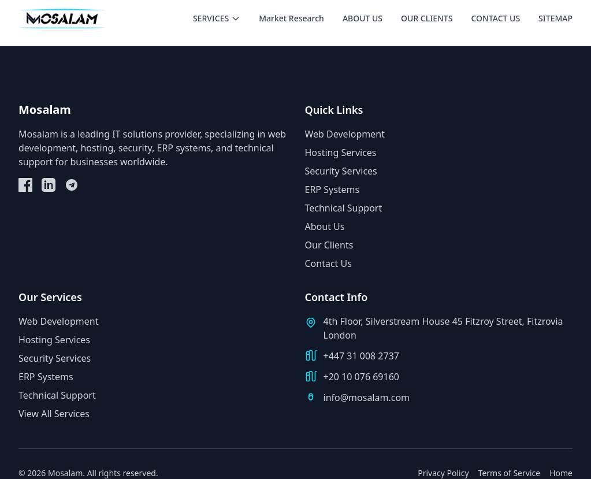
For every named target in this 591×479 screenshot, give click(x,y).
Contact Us (328, 263)
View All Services (54, 413)
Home (561, 472)
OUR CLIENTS (426, 18)
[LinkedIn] (48, 185)
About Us (325, 226)
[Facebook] (25, 185)
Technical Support (343, 208)
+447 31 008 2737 (361, 356)
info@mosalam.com (367, 397)
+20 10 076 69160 (361, 376)
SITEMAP (555, 18)
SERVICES (216, 18)
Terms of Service (509, 472)
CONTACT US (495, 18)
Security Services (341, 171)
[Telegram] (72, 185)
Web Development (345, 134)
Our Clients (329, 245)
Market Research (291, 18)
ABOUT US (362, 18)
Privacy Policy (443, 472)
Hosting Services (341, 152)
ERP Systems (332, 189)
